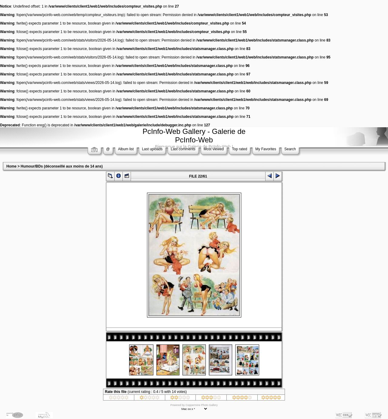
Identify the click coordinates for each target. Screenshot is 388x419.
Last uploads (152, 149)
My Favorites (265, 149)
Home (11, 166)
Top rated (239, 149)
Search (290, 149)
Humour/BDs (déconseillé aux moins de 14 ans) (62, 166)
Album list (126, 149)
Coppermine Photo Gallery (202, 405)
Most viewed (214, 149)
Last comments (183, 149)
